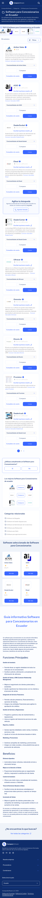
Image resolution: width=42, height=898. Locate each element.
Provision (18, 377)
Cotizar (30, 76)
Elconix (17, 339)
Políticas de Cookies (21, 893)
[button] (21, 65)
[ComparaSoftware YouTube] (6, 853)
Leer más (37, 21)
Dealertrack (19, 413)
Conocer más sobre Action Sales (14, 61)
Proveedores (21, 865)
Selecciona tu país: (8, 878)
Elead (16, 161)
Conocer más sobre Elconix (16, 353)
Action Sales (19, 47)
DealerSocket (19, 125)
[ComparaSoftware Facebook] (10, 853)
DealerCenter (19, 220)
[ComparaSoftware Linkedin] (3, 853)
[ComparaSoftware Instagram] (13, 853)
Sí (12, 469)
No (30, 469)
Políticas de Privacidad (8, 893)
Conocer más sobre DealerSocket (14, 137)
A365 (16, 85)
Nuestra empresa (21, 860)
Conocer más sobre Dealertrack (14, 429)
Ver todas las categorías (21, 833)
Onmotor (17, 299)
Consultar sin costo (12, 76)
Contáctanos (21, 871)
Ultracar (17, 259)
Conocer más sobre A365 (12, 101)
